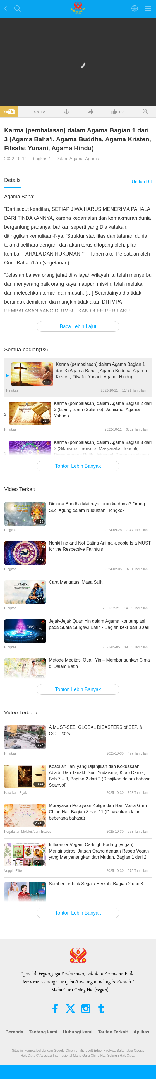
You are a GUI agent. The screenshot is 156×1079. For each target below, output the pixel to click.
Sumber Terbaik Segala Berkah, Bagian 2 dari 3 (96, 883)
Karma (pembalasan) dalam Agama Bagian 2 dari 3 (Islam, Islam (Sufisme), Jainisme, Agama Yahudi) (103, 409)
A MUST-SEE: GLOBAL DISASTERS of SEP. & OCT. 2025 (95, 730)
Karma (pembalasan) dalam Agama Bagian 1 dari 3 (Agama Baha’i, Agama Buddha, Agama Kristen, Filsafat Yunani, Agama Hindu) (101, 370)
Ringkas (39, 158)
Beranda (14, 1032)
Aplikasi (141, 1032)
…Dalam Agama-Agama (75, 158)
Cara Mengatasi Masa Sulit (75, 582)
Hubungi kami (77, 1032)
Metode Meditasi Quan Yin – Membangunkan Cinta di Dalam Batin (99, 663)
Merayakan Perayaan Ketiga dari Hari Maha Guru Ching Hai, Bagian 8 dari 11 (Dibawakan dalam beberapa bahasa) (98, 811)
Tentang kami (43, 1032)
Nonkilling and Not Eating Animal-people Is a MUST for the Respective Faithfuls (100, 546)
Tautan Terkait (113, 1032)
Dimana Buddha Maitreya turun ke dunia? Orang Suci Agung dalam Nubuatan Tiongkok (97, 507)
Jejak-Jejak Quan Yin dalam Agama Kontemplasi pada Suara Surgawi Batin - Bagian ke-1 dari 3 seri (99, 624)
